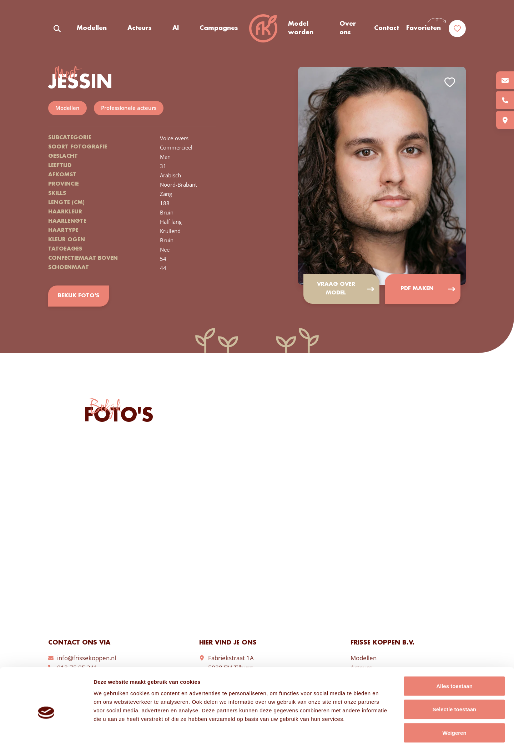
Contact (386, 28)
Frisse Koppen (263, 28)
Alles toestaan (454, 649)
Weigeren (454, 696)
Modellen (92, 28)
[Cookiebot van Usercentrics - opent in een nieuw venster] (46, 729)
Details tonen (386, 729)
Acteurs (139, 28)
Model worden (300, 28)
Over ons (347, 28)
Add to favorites (449, 82)
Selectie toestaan (455, 673)
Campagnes (219, 28)
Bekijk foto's (78, 296)
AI (175, 28)
